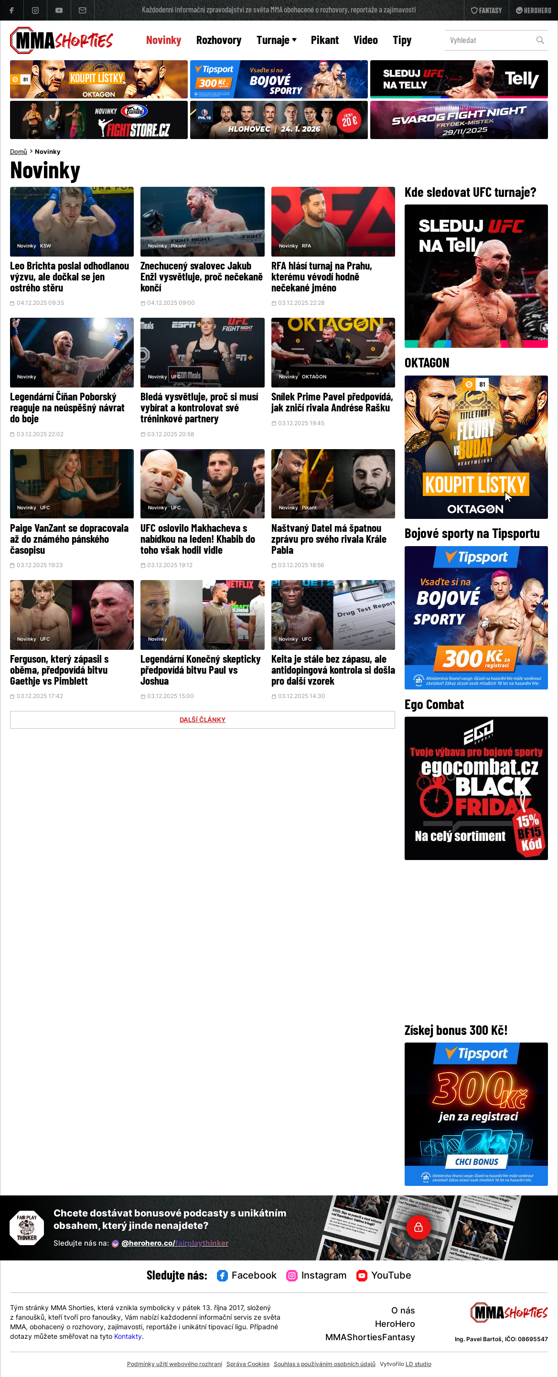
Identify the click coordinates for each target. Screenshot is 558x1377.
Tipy (402, 41)
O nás (403, 1311)
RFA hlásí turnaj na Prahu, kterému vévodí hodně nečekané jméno (321, 277)
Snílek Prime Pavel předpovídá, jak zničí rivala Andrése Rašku (332, 403)
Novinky (164, 41)
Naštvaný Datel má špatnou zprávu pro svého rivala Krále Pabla (328, 540)
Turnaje (277, 41)
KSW (45, 246)
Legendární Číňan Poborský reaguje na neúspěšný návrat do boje (67, 408)
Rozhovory (219, 41)
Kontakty (128, 1337)
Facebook (247, 1276)
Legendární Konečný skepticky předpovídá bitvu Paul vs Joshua (200, 671)
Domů (18, 152)
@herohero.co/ (170, 1244)
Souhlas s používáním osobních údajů (325, 1364)
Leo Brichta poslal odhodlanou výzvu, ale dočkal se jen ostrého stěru (69, 277)
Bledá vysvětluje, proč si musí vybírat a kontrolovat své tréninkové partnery (199, 408)
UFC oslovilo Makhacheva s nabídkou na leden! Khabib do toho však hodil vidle (197, 540)
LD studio (418, 1364)
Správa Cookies (247, 1364)
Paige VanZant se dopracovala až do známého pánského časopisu (69, 540)
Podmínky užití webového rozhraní (174, 1364)
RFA (306, 246)
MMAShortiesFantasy (370, 1338)
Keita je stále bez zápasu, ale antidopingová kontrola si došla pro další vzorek (333, 671)
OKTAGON (314, 377)
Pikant (325, 41)
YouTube (384, 1276)
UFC (176, 377)
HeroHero (395, 1324)
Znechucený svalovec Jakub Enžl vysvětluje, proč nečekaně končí (201, 277)
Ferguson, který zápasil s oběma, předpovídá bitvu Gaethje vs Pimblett (59, 671)
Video (366, 41)
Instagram (316, 1276)
